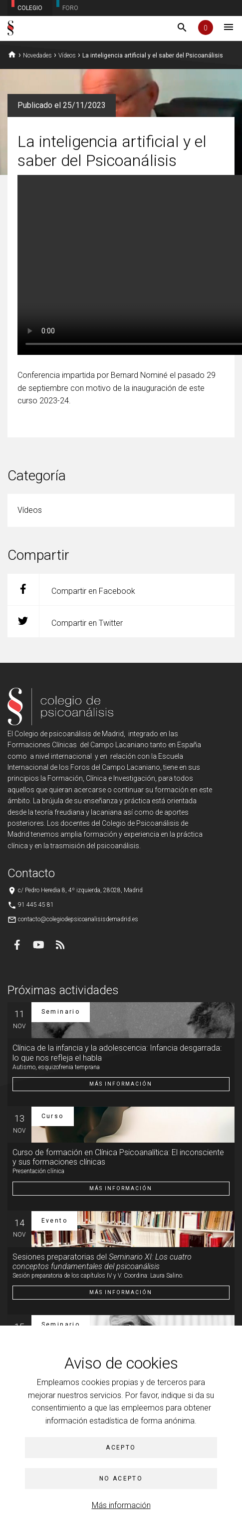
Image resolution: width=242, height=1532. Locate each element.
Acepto (121, 1447)
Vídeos (67, 55)
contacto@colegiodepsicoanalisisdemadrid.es (78, 919)
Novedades (37, 55)
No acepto (121, 1478)
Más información (121, 1505)
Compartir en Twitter (65, 621)
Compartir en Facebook (71, 589)
